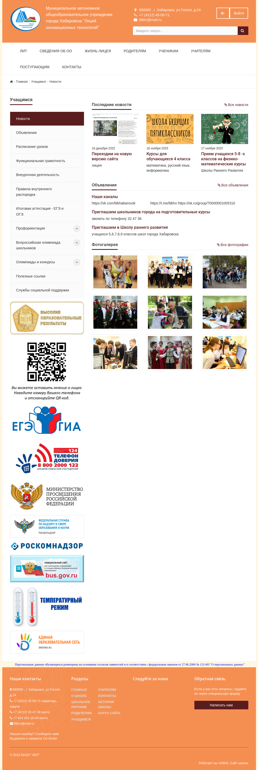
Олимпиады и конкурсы (35, 262)
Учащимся (38, 81)
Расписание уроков (32, 147)
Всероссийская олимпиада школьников (38, 245)
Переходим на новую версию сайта (112, 156)
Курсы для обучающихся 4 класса (168, 156)
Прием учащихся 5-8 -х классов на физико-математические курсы (223, 159)
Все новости (236, 105)
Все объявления (233, 185)
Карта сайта (109, 713)
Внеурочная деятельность (37, 175)
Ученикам (168, 51)
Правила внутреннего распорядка (34, 192)
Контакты (71, 67)
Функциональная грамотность (40, 161)
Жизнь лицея (98, 51)
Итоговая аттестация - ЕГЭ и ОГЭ (40, 211)
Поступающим (34, 67)
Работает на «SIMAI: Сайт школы (223, 763)
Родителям (135, 51)
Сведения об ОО (56, 51)
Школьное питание (80, 704)
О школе (79, 696)
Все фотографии (232, 245)
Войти (239, 13)
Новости (55, 81)
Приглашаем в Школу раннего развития (130, 227)
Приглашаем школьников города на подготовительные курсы (151, 211)
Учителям (200, 51)
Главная (22, 81)
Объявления (26, 133)
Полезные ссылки (30, 276)
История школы (106, 704)
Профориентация (30, 228)
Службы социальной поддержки (42, 290)
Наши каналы (105, 196)
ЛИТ (23, 51)
